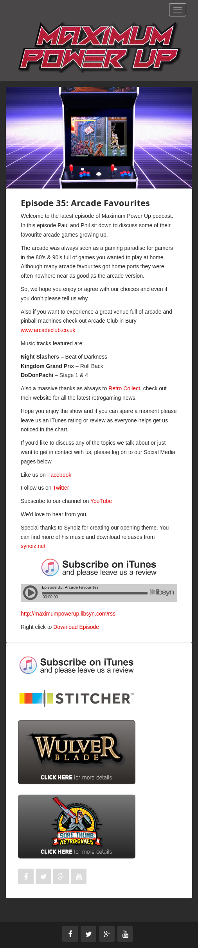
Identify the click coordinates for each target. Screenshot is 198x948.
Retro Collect (124, 388)
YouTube (101, 501)
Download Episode (76, 627)
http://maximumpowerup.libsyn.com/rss (68, 613)
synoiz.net (33, 546)
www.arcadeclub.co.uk (49, 330)
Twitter (61, 488)
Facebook (59, 475)
